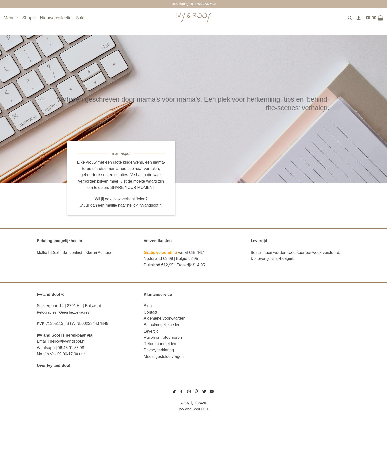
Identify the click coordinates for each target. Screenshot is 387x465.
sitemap (193, 384)
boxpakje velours (259, 407)
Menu (11, 17)
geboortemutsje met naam (263, 399)
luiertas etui (50, 403)
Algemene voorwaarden (164, 318)
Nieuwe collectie (55, 17)
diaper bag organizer (59, 410)
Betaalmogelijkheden (162, 325)
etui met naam (51, 448)
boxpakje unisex (258, 411)
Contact (150, 312)
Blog (148, 306)
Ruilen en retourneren (163, 337)
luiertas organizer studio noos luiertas (79, 418)
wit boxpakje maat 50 (261, 403)
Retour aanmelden (160, 344)
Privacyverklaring (159, 350)
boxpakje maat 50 (259, 395)
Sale (80, 17)
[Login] (358, 17)
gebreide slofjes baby (261, 419)
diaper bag (48, 441)
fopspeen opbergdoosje (62, 433)
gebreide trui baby (260, 387)
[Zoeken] (350, 17)
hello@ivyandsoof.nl (144, 205)
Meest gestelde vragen (164, 356)
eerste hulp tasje (55, 425)
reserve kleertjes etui (61, 388)
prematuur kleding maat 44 (263, 415)
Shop (29, 17)
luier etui (47, 395)
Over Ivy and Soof (53, 365)
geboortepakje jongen (262, 391)
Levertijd (151, 331)
